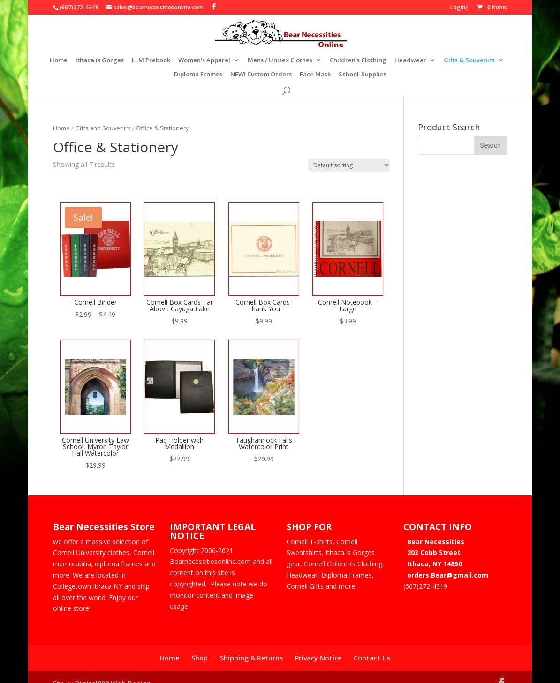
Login (457, 7)
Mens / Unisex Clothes (280, 60)
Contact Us (372, 645)
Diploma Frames (198, 74)
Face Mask (315, 74)
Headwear (410, 60)
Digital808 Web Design (113, 670)
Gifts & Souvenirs (469, 60)
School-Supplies (362, 74)
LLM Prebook (151, 60)
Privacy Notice (318, 645)
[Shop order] (349, 152)
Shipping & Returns (251, 645)
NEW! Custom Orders (261, 74)
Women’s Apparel (204, 60)
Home (59, 60)
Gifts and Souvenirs (103, 115)
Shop (199, 645)
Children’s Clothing (358, 60)
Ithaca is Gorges (100, 60)
